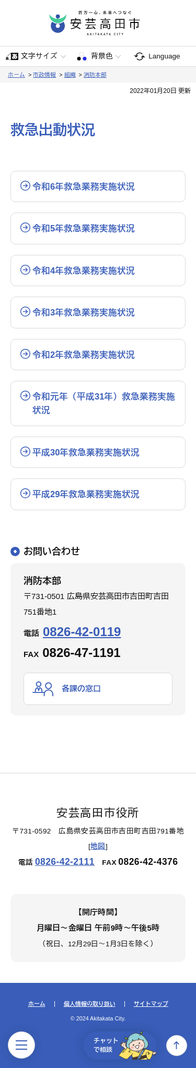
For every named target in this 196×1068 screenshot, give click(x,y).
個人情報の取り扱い (90, 1004)
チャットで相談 (125, 1045)
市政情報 (44, 75)
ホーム (16, 75)
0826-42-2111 (65, 861)
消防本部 (95, 75)
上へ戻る (176, 1045)
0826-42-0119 (82, 632)
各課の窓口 (81, 688)
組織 (70, 75)
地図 (98, 846)
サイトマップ (151, 1004)
